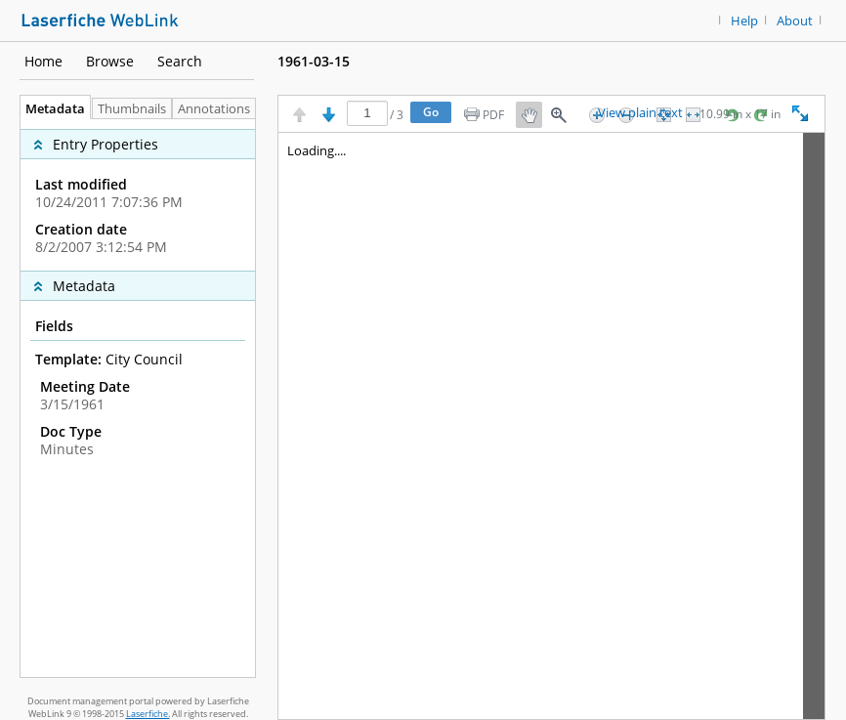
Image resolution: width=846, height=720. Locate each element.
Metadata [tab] (50, 109)
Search (179, 61)
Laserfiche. (148, 713)
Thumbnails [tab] (132, 109)
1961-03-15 (313, 61)
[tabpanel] (138, 398)
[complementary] (138, 195)
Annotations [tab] (219, 109)
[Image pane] (551, 426)
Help (744, 21)
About (795, 21)
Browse (110, 61)
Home (43, 61)
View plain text (640, 113)
